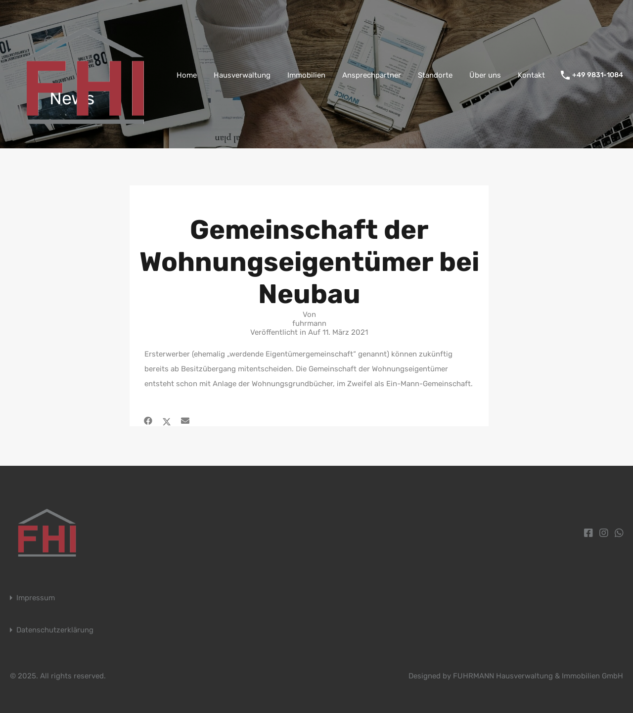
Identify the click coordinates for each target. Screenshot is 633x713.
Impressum (35, 598)
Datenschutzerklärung (54, 630)
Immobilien (306, 75)
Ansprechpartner (371, 75)
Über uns (485, 75)
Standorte (435, 75)
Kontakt (531, 75)
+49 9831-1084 (597, 75)
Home (187, 75)
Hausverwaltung (242, 75)
